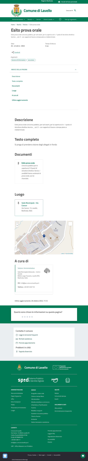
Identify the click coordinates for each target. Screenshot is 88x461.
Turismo (33, 408)
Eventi (56, 399)
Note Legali (42, 455)
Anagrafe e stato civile (37, 393)
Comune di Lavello (38, 10)
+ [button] (17, 223)
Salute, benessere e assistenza (40, 422)
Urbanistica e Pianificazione (39, 405)
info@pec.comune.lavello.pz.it (19, 442)
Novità (19, 24)
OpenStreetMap (69, 253)
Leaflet (62, 253)
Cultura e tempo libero (37, 396)
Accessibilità (51, 439)
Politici (13, 405)
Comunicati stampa (60, 396)
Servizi (33, 390)
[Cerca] (75, 10)
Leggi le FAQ (51, 434)
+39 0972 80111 (15, 440)
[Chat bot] (83, 456)
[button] (67, 2)
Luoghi (13, 410)
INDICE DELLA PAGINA (19, 69)
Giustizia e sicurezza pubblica (39, 413)
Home (13, 24)
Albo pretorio (58, 408)
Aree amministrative (17, 393)
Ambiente (34, 419)
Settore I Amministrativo (26, 268)
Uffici (12, 399)
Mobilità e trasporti (36, 411)
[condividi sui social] (15, 52)
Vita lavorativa (35, 399)
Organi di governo (16, 396)
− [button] (17, 226)
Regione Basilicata (47, 1)
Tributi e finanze (35, 416)
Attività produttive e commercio (40, 402)
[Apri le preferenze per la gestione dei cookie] (5, 456)
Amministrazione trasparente (63, 411)
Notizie (25, 24)
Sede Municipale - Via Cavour (30, 204)
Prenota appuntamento (54, 431)
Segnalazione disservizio (55, 436)
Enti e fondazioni (16, 402)
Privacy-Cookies (32, 455)
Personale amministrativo (18, 408)
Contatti (14, 428)
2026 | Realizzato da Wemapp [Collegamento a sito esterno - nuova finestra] (20, 460)
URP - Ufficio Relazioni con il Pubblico (21, 446)
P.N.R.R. (50, 442)
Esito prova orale (35, 24)
